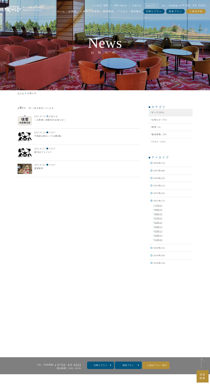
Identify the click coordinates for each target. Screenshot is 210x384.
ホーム (21, 93)
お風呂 (65, 346)
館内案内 (95, 346)
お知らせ (136, 5)
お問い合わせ (120, 5)
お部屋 (85, 346)
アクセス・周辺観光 (113, 346)
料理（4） (157, 127)
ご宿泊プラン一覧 (156, 365)
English (150, 5)
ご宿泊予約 (196, 11)
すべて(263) (158, 112)
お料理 (75, 346)
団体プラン (175, 11)
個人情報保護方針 (130, 350)
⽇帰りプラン (100, 365)
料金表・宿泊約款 (110, 350)
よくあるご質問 (100, 5)
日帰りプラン (154, 11)
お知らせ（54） (160, 119)
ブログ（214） (159, 141)
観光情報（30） (160, 134)
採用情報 (147, 350)
